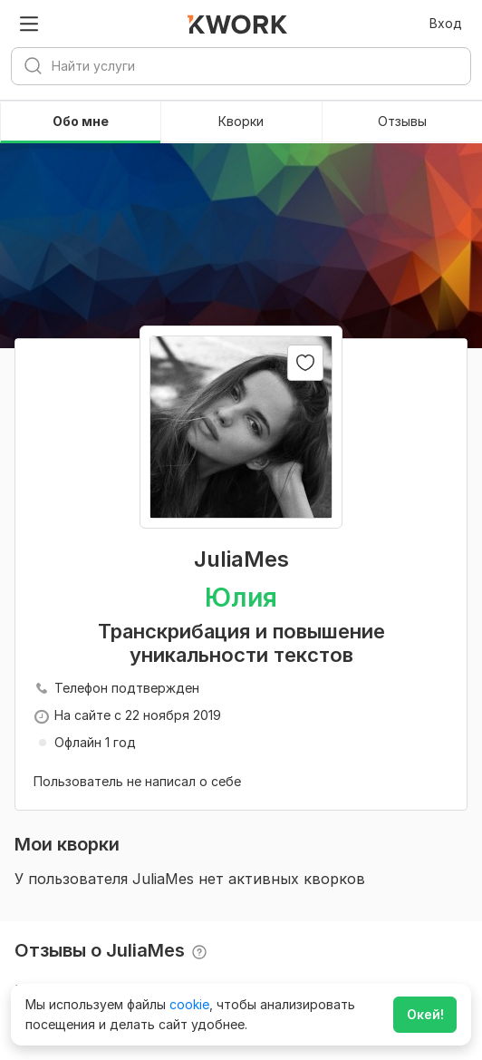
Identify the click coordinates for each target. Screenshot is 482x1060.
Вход (445, 23)
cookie (189, 1004)
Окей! (425, 1014)
